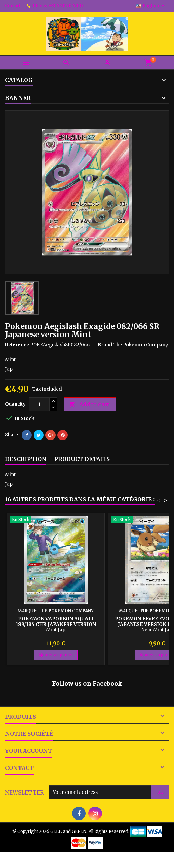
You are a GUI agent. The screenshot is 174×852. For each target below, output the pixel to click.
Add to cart (89, 404)
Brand (104, 345)
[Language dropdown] (151, 6)
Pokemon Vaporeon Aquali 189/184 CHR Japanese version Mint (56, 624)
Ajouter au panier (55, 654)
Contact (13, 5)
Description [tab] (25, 459)
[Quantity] (39, 404)
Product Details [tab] (82, 459)
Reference (17, 345)
